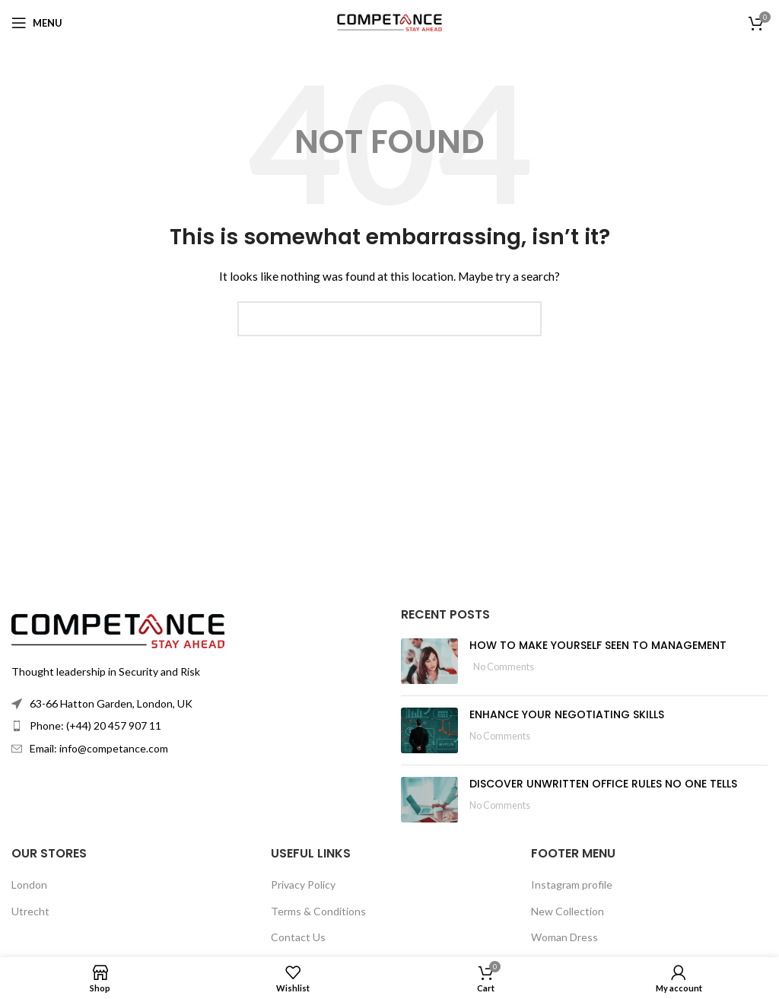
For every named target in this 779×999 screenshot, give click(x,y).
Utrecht (30, 911)
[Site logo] (389, 21)
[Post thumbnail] (429, 661)
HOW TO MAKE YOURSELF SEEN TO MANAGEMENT (598, 645)
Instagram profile (571, 884)
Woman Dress (564, 937)
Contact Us (298, 937)
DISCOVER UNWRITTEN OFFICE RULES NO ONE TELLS (603, 783)
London (29, 884)
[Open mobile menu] (37, 23)
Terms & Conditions (318, 911)
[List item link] (194, 725)
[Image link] (117, 629)
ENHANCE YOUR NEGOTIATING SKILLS (566, 714)
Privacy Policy (303, 884)
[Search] (389, 318)
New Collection (567, 911)
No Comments (503, 667)
